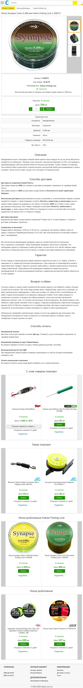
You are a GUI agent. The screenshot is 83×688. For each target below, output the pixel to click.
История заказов (36, 670)
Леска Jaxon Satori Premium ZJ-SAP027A (59, 629)
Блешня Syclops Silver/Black (23, 409)
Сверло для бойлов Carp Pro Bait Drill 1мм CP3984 (60, 410)
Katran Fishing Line (48, 86)
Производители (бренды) (39, 681)
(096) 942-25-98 (9, 673)
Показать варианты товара (23, 426)
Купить (49, 109)
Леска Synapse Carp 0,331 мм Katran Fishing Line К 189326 (59, 556)
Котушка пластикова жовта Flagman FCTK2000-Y (59, 483)
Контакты (60, 670)
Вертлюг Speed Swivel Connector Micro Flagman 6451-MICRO (23, 483)
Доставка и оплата (63, 673)
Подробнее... (23, 434)
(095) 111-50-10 (9, 675)
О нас (59, 675)
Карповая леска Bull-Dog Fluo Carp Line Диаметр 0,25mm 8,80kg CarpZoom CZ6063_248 (23, 631)
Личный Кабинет (36, 673)
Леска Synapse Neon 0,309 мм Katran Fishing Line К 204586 (23, 556)
